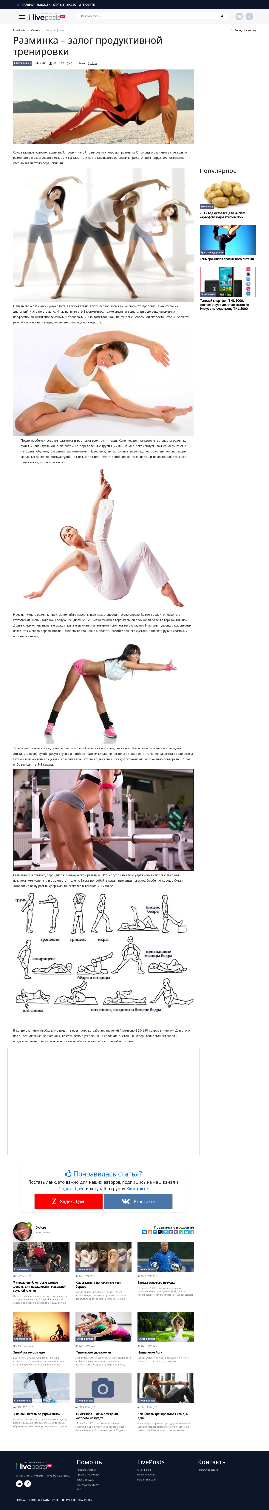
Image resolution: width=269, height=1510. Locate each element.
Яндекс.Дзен (72, 1189)
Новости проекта (147, 1474)
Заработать (84, 1500)
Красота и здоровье (212, 252)
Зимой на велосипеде (29, 1352)
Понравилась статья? (103, 1174)
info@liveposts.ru (208, 1469)
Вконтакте (137, 1189)
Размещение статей (88, 1484)
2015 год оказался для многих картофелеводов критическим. (222, 215)
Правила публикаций (88, 1474)
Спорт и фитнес (22, 63)
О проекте (87, 5)
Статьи (58, 5)
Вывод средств (85, 1479)
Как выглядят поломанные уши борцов (97, 1284)
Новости (43, 5)
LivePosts (19, 30)
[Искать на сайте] (152, 16)
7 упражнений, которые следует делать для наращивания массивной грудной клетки (39, 1286)
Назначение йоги (149, 1352)
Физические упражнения (93, 1352)
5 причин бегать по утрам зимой (36, 1414)
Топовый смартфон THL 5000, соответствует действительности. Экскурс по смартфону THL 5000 (224, 305)
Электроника (208, 294)
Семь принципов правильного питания (227, 259)
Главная (25, 4)
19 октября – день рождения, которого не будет (97, 1416)
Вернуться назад (243, 30)
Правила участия (86, 1469)
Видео (71, 5)
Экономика (207, 206)
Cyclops (92, 63)
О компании (144, 1469)
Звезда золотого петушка (156, 1282)
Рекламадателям (147, 1479)
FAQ (79, 1489)
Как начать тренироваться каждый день (162, 1416)
